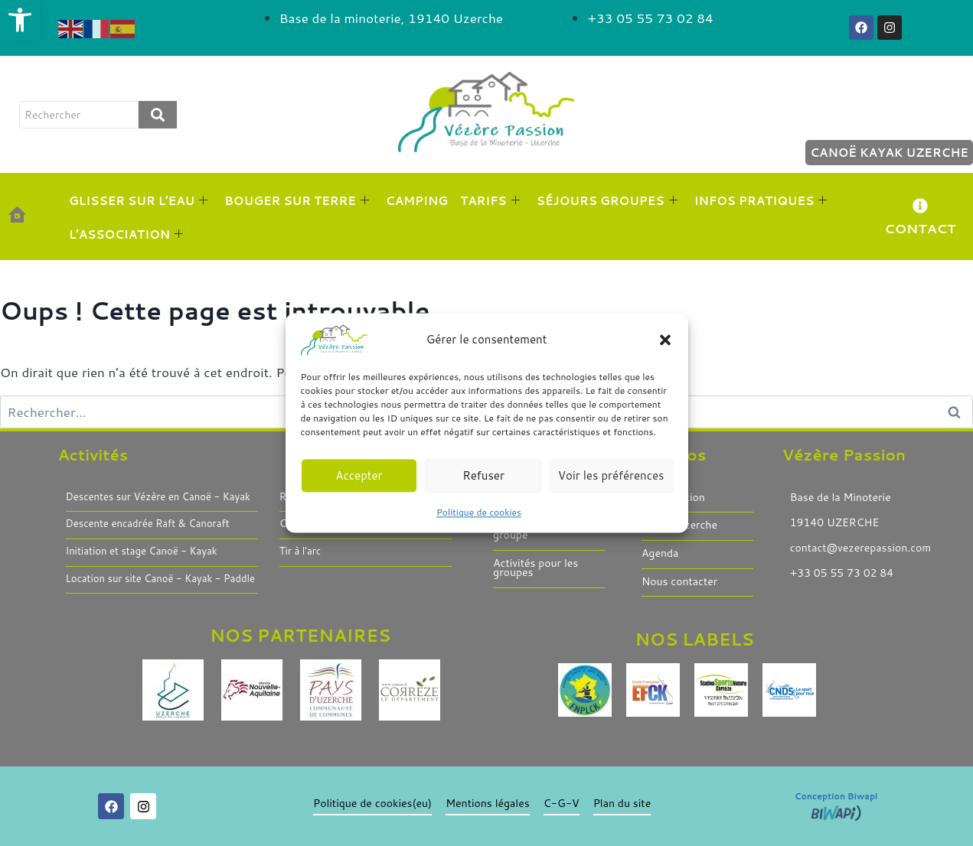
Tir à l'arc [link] (300, 551)
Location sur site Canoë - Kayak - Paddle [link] (161, 579)
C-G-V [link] (561, 803)
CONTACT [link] (919, 228)
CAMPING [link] (417, 201)
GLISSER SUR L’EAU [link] (138, 201)
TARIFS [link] (490, 201)
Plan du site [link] (622, 803)
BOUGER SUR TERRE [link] (296, 201)
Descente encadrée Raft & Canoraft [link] (148, 524)
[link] (20, 20)
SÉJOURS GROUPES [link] (607, 201)
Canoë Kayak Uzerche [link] (889, 153)
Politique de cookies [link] (478, 512)
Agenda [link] (660, 553)
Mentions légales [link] (488, 803)
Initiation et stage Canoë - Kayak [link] (141, 551)
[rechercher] (79, 115)
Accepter (358, 475)
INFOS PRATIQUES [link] (761, 201)
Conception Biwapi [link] (836, 796)
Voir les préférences (611, 475)
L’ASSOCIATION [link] (126, 234)
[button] (665, 339)
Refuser (483, 475)
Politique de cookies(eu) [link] (372, 803)
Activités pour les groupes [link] (535, 568)
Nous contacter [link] (679, 582)
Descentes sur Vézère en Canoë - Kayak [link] (158, 497)
